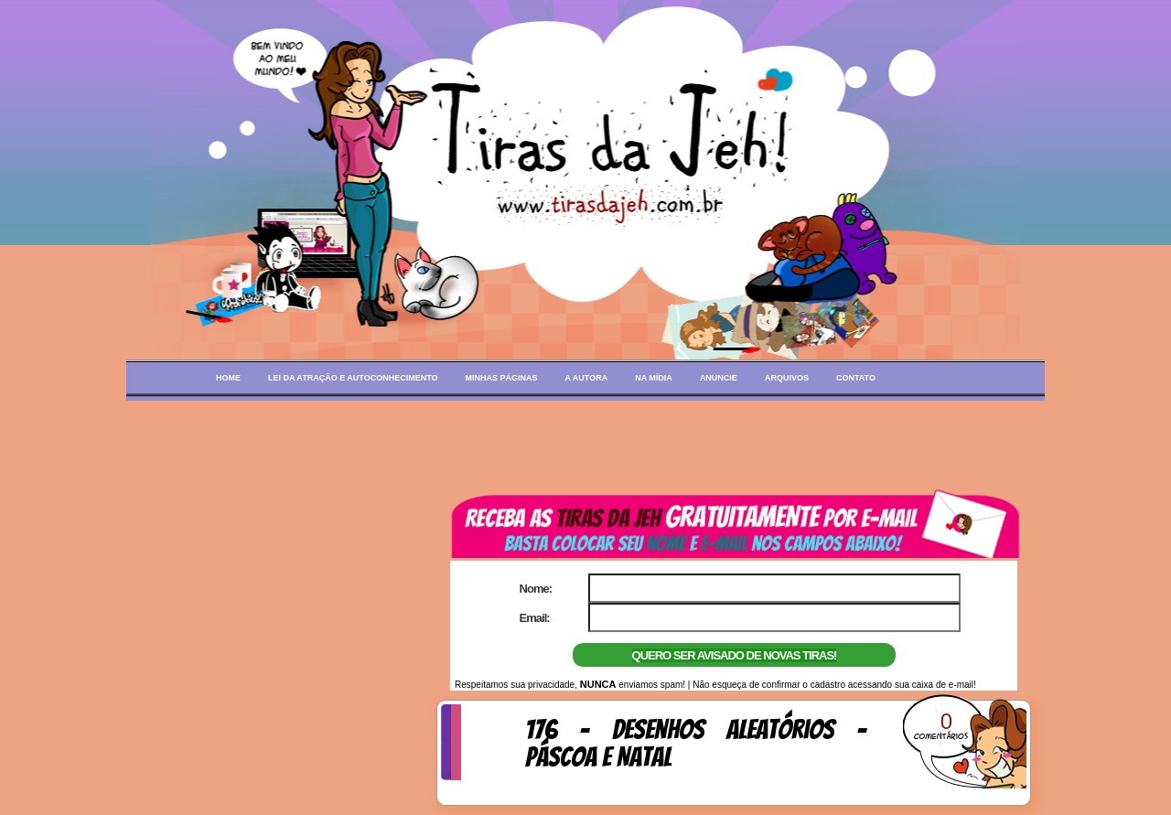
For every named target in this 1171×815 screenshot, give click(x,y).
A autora (586, 377)
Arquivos (787, 377)
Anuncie (718, 377)
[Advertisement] (585, 442)
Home (228, 377)
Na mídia (653, 377)
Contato (856, 377)
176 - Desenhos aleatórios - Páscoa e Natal (695, 743)
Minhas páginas (502, 377)
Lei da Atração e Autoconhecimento (353, 377)
